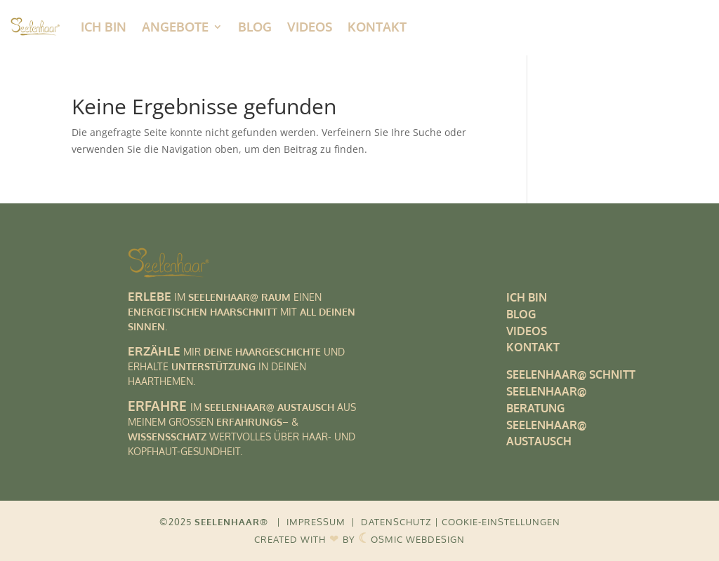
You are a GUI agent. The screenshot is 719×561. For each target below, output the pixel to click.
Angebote (175, 26)
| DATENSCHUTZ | (395, 521)
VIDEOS (526, 331)
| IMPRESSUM (311, 521)
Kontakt (377, 26)
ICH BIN (103, 26)
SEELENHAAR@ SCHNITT (570, 374)
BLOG (521, 314)
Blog (255, 26)
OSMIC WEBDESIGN (411, 539)
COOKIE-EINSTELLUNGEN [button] (501, 521)
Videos (309, 26)
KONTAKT (533, 347)
